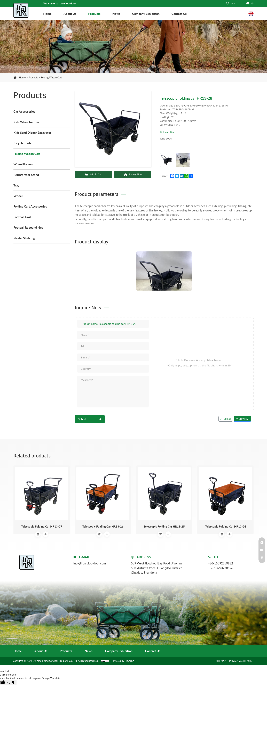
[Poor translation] (11, 682)
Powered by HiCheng (123, 660)
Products (33, 77)
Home (22, 77)
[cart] (250, 3)
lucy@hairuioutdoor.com (89, 563)
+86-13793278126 (220, 567)
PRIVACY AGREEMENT (241, 660)
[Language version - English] (251, 13)
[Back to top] (261, 557)
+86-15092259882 (220, 563)
